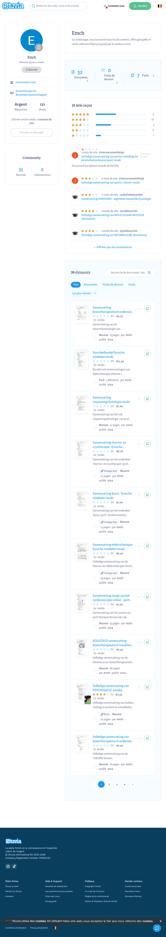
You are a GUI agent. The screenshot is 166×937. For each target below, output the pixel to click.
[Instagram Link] (8, 866)
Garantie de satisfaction (56, 886)
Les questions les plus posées (59, 891)
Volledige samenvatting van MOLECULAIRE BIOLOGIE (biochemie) (112, 217)
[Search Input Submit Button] (149, 273)
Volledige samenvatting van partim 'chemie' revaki (110, 182)
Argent (20, 104)
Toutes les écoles (133, 886)
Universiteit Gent (26, 82)
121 (42, 104)
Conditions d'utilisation (15, 928)
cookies (41, 921)
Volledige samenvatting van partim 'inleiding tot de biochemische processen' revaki (109, 158)
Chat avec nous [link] (52, 896)
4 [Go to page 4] (124, 784)
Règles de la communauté (97, 896)
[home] (13, 6)
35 (21, 169)
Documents (81, 77)
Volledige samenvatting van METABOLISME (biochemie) (114, 235)
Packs (145, 75)
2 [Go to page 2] (109, 784)
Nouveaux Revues (133, 896)
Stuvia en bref (11, 886)
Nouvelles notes (132, 891)
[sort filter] (83, 293)
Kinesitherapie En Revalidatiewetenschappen (31, 93)
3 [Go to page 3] (116, 784)
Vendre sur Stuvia (13, 891)
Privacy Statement (39, 928)
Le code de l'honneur (94, 891)
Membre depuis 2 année (31, 62)
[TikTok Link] (14, 866)
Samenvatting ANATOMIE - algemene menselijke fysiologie (116, 198)
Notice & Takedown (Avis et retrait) (101, 901)
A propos (9, 896)
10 (153, 119)
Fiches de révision (109, 77)
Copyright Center (93, 886)
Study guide (51, 901)
